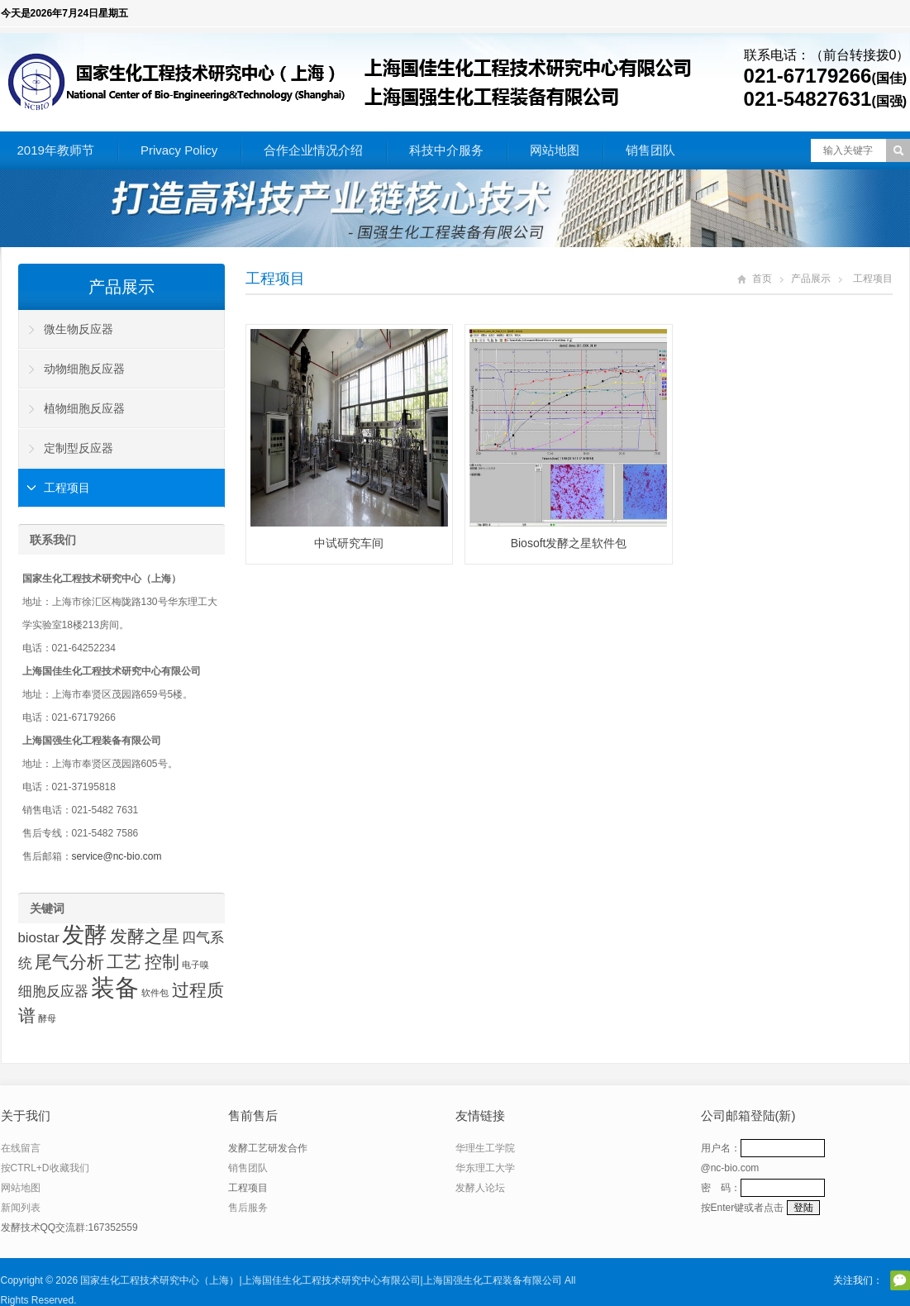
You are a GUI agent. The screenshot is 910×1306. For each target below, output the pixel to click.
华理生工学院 (485, 1148)
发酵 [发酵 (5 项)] (84, 934)
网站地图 (554, 150)
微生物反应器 (78, 329)
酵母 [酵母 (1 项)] (47, 1018)
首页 (762, 278)
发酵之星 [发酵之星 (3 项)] (144, 936)
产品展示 (811, 278)
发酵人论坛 (480, 1188)
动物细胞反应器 (84, 368)
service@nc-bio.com (117, 856)
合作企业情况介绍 (313, 150)
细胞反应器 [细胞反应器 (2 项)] (53, 991)
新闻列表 (20, 1207)
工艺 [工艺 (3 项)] (124, 961)
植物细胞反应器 (84, 408)
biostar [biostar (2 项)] (39, 938)
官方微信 (900, 1280)
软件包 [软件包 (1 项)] (155, 993)
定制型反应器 (78, 448)
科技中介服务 (446, 150)
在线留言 (20, 1148)
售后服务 (248, 1207)
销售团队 (650, 150)
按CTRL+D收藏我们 (45, 1168)
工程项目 (275, 278)
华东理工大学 (485, 1168)
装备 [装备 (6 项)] (115, 987)
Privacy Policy (179, 150)
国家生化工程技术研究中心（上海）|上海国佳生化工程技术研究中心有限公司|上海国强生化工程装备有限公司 (320, 1280)
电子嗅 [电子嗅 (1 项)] (195, 965)
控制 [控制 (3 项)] (162, 961)
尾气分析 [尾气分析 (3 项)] (69, 961)
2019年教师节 (55, 150)
